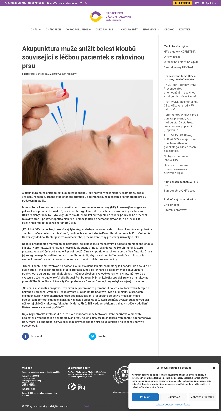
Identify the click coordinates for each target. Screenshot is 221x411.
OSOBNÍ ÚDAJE (182, 405)
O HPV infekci (172, 56)
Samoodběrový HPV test (179, 190)
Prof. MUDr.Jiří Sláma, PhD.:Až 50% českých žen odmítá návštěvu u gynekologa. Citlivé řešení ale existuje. (180, 143)
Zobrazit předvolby (202, 397)
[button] (214, 368)
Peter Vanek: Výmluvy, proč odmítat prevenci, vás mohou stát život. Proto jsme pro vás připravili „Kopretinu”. (181, 122)
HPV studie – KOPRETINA (179, 51)
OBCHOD (169, 29)
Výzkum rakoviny (66, 73)
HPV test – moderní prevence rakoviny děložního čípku (176, 169)
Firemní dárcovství (175, 210)
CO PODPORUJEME (76, 29)
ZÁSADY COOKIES (165, 405)
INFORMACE (149, 29)
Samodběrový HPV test (178, 67)
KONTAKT (184, 29)
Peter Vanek (36, 73)
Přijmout (145, 397)
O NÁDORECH (53, 29)
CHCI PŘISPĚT (182, 3)
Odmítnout (173, 397)
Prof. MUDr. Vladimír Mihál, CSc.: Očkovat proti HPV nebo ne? (181, 105)
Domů (87, 406)
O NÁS (34, 29)
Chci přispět (171, 204)
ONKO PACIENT (104, 29)
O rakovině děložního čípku (181, 62)
